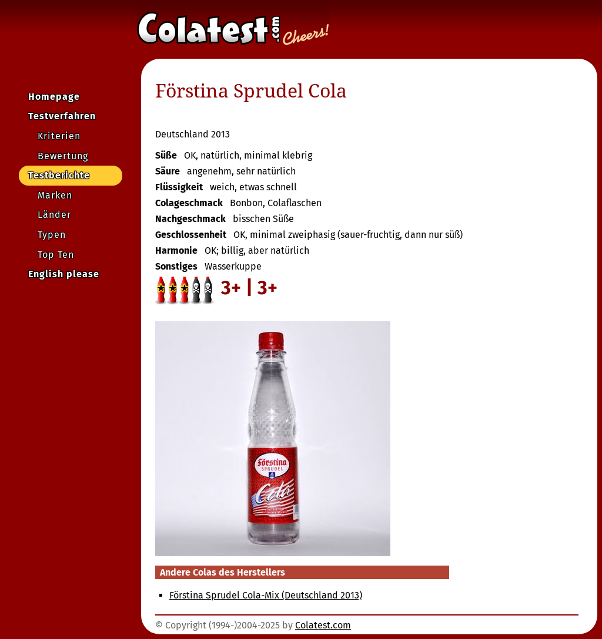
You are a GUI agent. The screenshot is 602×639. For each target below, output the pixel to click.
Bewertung (63, 156)
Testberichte (59, 175)
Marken (55, 195)
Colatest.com (323, 625)
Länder (54, 214)
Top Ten (56, 254)
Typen (52, 234)
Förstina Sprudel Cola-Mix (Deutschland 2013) (265, 595)
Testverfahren (62, 116)
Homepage (54, 96)
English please (63, 274)
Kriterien (59, 136)
